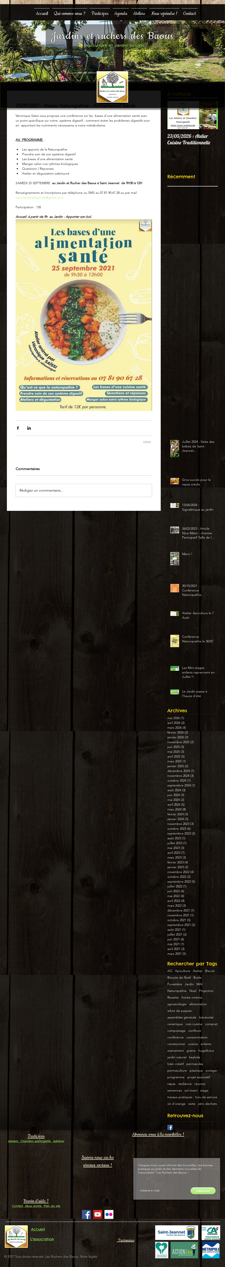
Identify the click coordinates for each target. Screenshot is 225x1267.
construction (176, 1044)
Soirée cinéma (191, 997)
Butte (198, 978)
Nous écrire (32, 1206)
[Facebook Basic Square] (170, 1127)
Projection (206, 991)
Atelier (197, 971)
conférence (175, 1037)
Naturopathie (177, 991)
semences (174, 1090)
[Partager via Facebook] (18, 428)
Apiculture (182, 971)
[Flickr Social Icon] (108, 1214)
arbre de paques (179, 1011)
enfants (206, 1044)
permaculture (177, 1071)
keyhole (194, 1057)
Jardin (189, 984)
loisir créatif (175, 1064)
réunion (199, 1084)
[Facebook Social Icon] (86, 1214)
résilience (185, 1084)
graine (191, 1051)
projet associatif (198, 1077)
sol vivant (191, 1090)
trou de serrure (206, 1097)
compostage (176, 1031)
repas (171, 1084)
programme (176, 1077)
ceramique (175, 1024)
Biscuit (210, 971)
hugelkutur (206, 1051)
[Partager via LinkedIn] (29, 428)
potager (211, 1071)
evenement (175, 1051)
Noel (192, 991)
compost (211, 1024)
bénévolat (206, 1017)
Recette (173, 997)
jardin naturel (176, 1057)
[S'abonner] (203, 1190)
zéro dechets (207, 1104)
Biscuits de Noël (179, 978)
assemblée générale (182, 1017)
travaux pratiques (179, 1097)
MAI (199, 984)
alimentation (198, 1004)
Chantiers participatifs (34, 1141)
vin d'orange (176, 1104)
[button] (69, 11)
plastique (196, 1071)
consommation (197, 1037)
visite (191, 1104)
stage (204, 1090)
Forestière (174, 984)
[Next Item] (210, 115)
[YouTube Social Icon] (97, 1214)
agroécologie (176, 1004)
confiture (194, 1031)
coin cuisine (194, 1024)
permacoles (194, 1064)
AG (169, 971)
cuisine (193, 1044)
